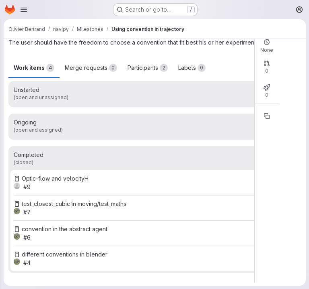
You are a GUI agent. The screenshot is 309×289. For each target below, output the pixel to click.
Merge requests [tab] (91, 68)
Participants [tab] (148, 68)
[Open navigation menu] (23, 9)
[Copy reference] (267, 116)
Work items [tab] (34, 68)
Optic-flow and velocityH (55, 178)
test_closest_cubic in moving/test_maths (74, 203)
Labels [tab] (192, 68)
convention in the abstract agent (64, 229)
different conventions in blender (64, 254)
